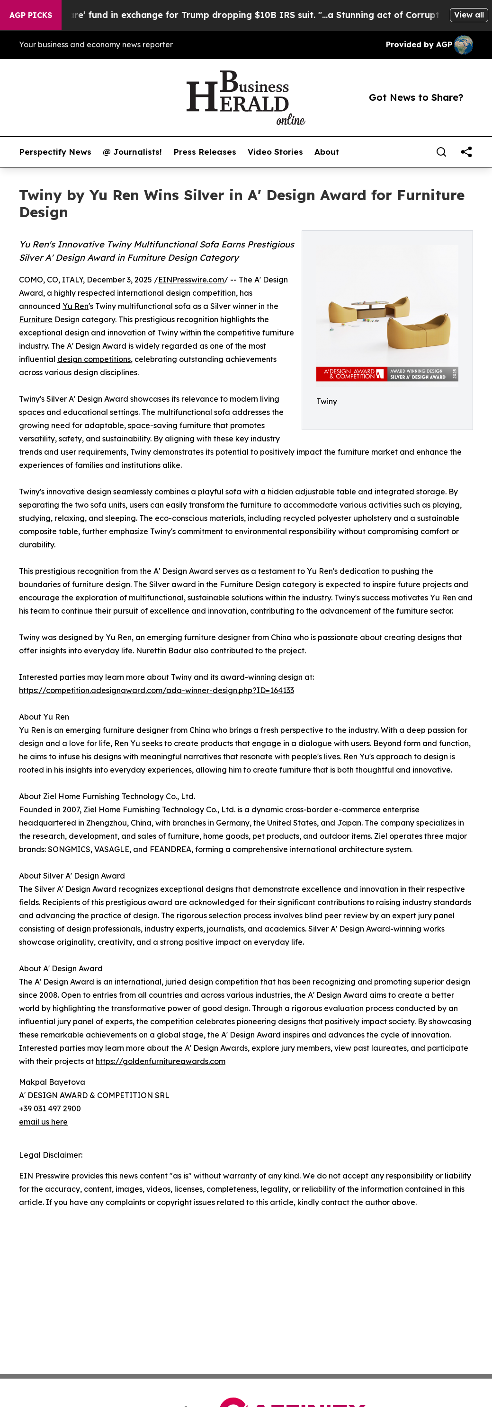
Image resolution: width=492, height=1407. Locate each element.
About (326, 152)
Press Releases (204, 152)
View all (469, 14)
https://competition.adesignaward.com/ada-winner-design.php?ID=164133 (156, 690)
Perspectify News (55, 152)
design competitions (94, 359)
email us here (43, 1121)
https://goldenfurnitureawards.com (160, 1061)
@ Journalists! (132, 152)
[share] (466, 151)
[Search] (441, 152)
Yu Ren (76, 306)
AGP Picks (30, 15)
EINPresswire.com (191, 279)
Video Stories (275, 152)
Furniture (36, 319)
